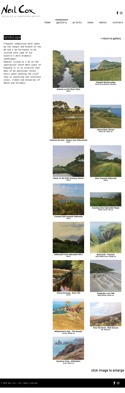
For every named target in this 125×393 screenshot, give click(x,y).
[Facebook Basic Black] (117, 13)
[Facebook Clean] (114, 383)
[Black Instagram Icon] (121, 13)
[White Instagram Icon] (118, 383)
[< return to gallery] (109, 38)
